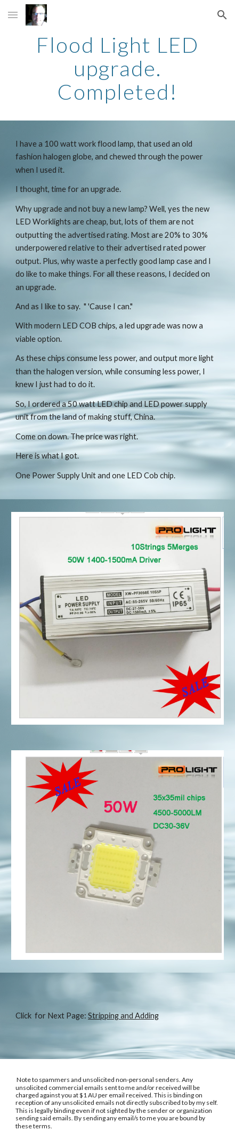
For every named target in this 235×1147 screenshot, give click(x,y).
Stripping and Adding (123, 1015)
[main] (117, 68)
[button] (13, 14)
